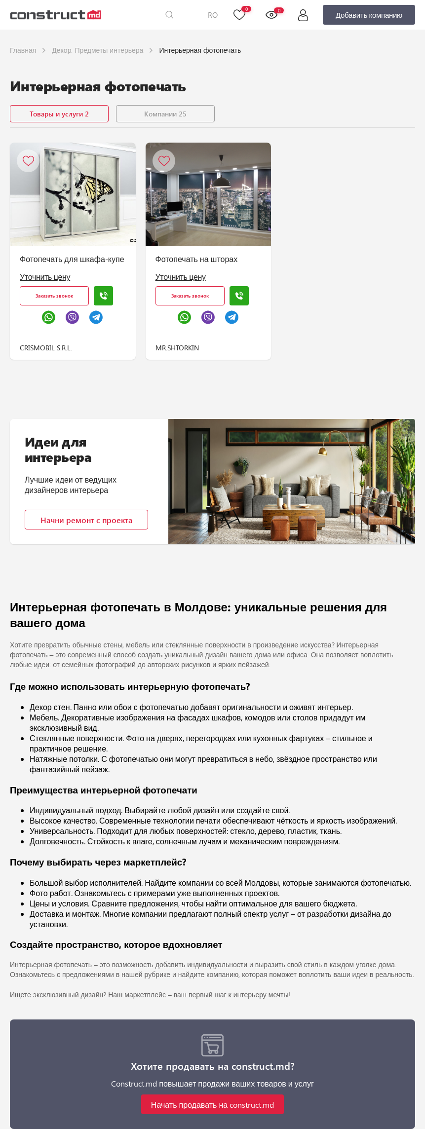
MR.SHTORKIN (177, 347)
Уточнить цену (45, 276)
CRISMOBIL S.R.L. (46, 347)
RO (213, 15)
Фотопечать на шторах (196, 259)
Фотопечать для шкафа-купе (72, 259)
